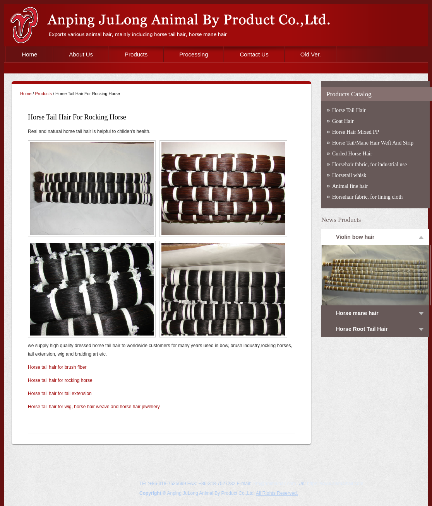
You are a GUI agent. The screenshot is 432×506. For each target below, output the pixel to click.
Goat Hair (343, 121)
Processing (193, 54)
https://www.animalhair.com (335, 483)
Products (136, 54)
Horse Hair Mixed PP (355, 132)
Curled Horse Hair (352, 154)
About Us (81, 54)
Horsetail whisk (349, 175)
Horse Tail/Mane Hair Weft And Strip (372, 143)
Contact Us (254, 54)
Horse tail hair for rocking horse (60, 380)
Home (29, 54)
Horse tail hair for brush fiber (57, 367)
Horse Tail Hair (349, 110)
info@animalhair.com (274, 483)
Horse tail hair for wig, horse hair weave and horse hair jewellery (94, 406)
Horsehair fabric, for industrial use (369, 164)
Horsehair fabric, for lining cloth (367, 197)
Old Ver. (310, 54)
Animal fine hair (350, 186)
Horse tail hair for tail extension (60, 393)
